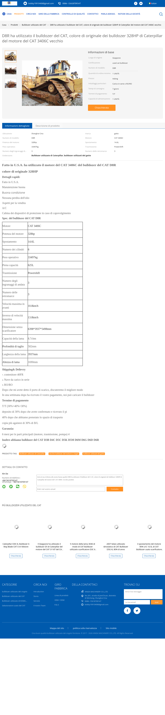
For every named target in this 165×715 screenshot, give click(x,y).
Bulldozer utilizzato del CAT (13, 596)
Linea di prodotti (61, 595)
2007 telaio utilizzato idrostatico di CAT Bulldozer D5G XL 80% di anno (115, 547)
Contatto (115, 489)
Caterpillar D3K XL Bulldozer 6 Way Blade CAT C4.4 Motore (16, 545)
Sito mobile (111, 628)
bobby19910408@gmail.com (41, 3)
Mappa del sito (57, 628)
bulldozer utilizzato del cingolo (14, 591)
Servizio (37, 601)
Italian (154, 3)
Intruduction (39, 591)
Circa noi (31, 14)
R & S (57, 604)
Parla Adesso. (108, 14)
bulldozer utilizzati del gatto (93, 454)
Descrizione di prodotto (48, 125)
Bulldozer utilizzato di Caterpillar (32, 454)
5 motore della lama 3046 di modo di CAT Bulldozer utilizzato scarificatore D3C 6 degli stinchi (82, 548)
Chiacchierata (102, 107)
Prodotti (19, 14)
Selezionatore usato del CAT (13, 605)
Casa (7, 14)
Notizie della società (129, 14)
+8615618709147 (9, 480)
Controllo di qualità (73, 14)
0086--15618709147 (72, 3)
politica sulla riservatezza (85, 628)
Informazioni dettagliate (17, 125)
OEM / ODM (59, 600)
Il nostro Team (40, 605)
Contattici (92, 14)
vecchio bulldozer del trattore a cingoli (64, 454)
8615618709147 (21, 482)
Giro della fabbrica (48, 14)
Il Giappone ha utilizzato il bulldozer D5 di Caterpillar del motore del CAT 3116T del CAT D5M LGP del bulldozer (49, 548)
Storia (36, 596)
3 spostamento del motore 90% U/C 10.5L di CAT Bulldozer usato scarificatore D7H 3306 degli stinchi (149, 548)
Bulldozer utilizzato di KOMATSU (15, 601)
